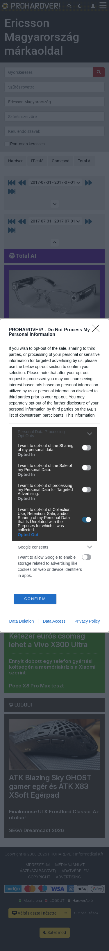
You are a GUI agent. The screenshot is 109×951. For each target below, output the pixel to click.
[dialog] (54, 475)
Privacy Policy (87, 621)
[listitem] (54, 434)
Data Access (54, 621)
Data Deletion (21, 621)
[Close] (97, 330)
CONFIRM (35, 599)
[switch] (86, 447)
